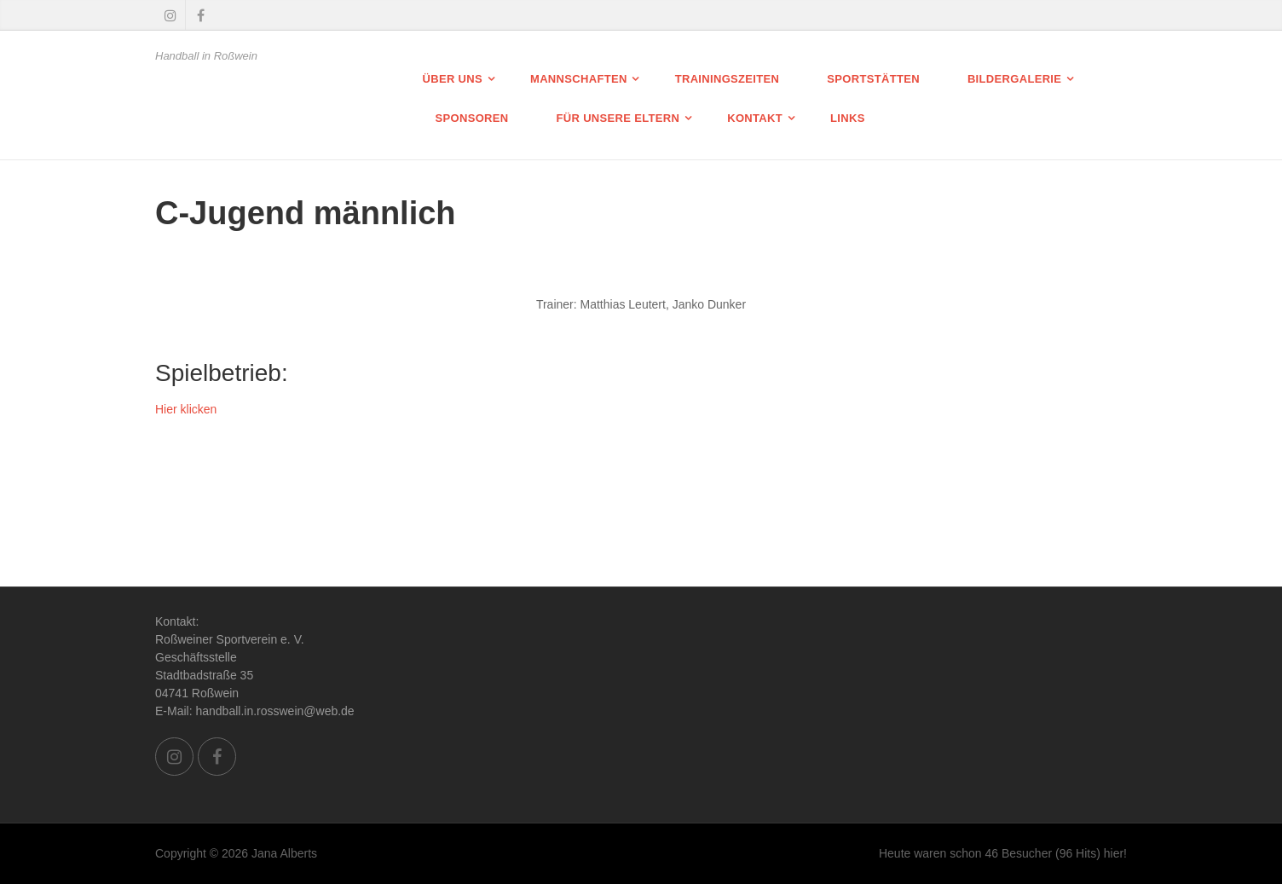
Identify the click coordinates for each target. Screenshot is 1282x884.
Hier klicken (186, 409)
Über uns (453, 78)
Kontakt (754, 118)
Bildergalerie (1014, 78)
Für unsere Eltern (618, 118)
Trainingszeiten (727, 78)
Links (847, 118)
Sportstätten (873, 78)
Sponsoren (472, 118)
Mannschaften (578, 78)
